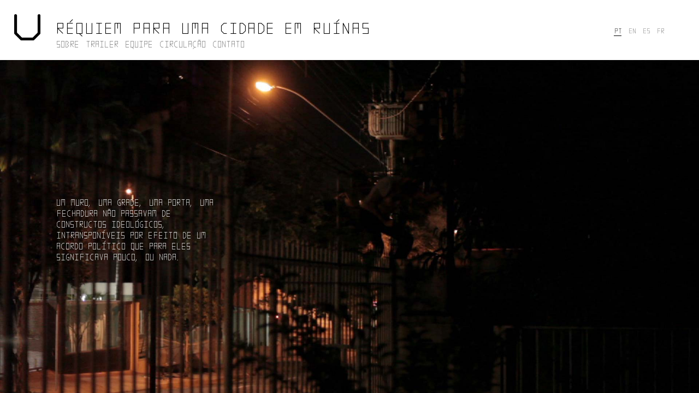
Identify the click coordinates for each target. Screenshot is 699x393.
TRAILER (101, 43)
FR (660, 30)
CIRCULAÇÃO (182, 43)
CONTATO (228, 43)
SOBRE (67, 43)
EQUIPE (138, 43)
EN (632, 30)
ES (646, 30)
